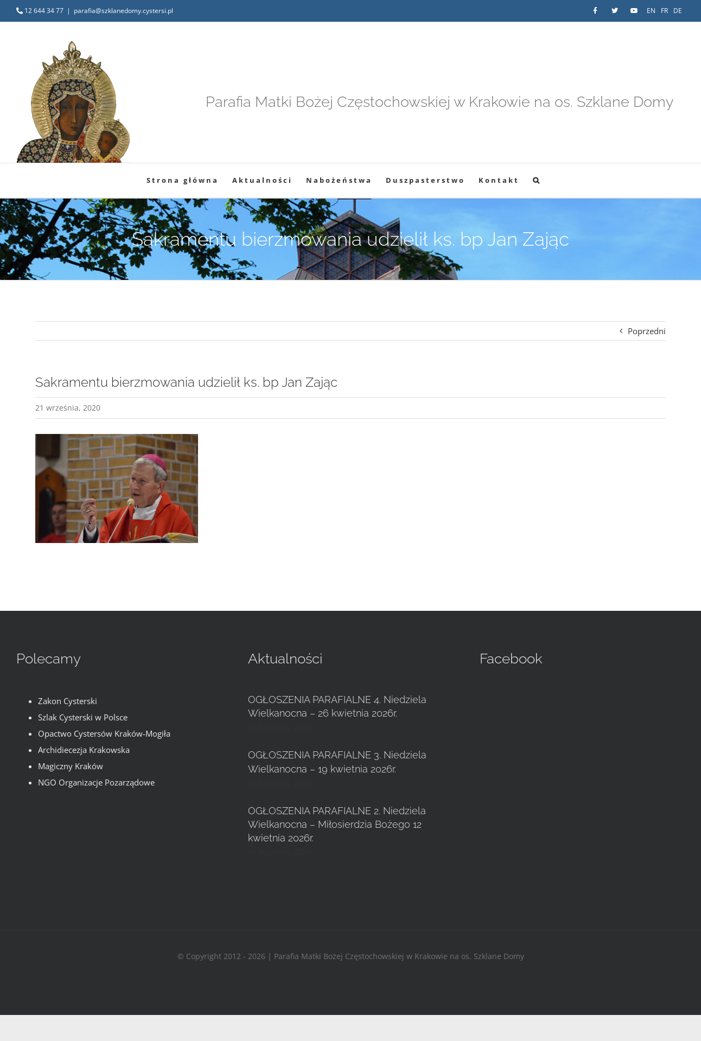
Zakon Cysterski (67, 700)
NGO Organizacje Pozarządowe (96, 782)
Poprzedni (647, 330)
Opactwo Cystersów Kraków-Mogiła (104, 733)
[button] (537, 180)
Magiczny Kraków (70, 766)
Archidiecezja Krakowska (84, 749)
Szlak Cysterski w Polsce (83, 717)
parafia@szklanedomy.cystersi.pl (123, 10)
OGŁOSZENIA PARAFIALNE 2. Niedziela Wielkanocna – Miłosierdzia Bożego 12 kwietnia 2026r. (337, 824)
